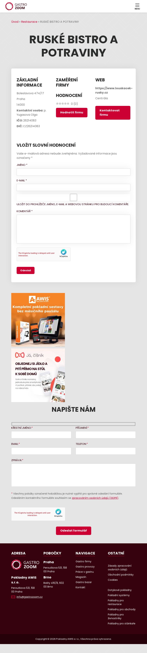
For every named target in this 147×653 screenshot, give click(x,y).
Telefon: (81, 444)
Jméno (22, 165)
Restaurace (29, 22)
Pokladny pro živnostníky (116, 616)
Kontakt (80, 587)
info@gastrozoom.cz (30, 597)
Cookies (113, 580)
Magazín (81, 577)
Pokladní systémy (119, 595)
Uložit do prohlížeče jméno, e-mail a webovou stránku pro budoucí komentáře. (73, 204)
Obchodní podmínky (121, 574)
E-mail (22, 180)
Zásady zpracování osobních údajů (119, 567)
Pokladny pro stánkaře (121, 623)
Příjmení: (81, 428)
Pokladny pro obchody (122, 609)
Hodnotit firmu (71, 112)
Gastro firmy (83, 561)
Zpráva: (16, 460)
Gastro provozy (85, 566)
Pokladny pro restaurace (116, 602)
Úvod (14, 22)
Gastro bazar (84, 582)
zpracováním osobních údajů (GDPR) (95, 498)
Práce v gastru (85, 572)
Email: (15, 444)
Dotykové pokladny (120, 590)
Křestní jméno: (21, 428)
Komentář (25, 211)
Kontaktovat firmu (110, 112)
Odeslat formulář (73, 531)
